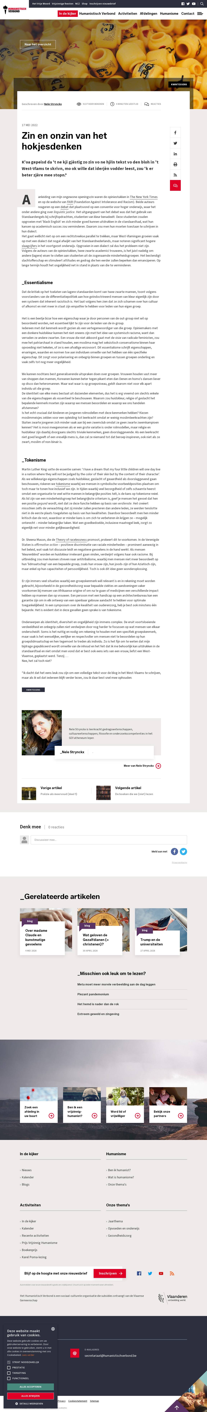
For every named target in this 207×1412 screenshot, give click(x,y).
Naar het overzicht (38, 44)
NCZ (77, 4)
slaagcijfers (29, 245)
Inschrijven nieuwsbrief (102, 4)
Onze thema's (116, 1183)
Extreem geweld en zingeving (98, 1013)
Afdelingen (148, 14)
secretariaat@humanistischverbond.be (110, 1355)
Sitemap (94, 1400)
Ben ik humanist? (118, 1169)
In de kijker (67, 14)
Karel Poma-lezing (33, 1256)
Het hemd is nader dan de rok (98, 1003)
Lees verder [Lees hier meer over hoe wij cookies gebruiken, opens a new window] (28, 1355)
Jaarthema (114, 1220)
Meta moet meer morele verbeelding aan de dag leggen (116, 983)
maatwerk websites (58, 1406)
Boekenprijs (28, 1249)
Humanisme (169, 14)
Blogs (24, 1183)
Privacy (62, 1400)
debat (64, 206)
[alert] (31, 1366)
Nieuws (26, 1169)
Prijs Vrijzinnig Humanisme (38, 1242)
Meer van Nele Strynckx (139, 764)
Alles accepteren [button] (31, 1386)
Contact (187, 14)
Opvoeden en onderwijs (122, 1227)
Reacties (156, 104)
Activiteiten (127, 14)
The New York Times (144, 197)
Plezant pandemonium (93, 993)
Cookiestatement (77, 1400)
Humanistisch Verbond (97, 14)
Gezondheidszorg (119, 1235)
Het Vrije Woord (41, 4)
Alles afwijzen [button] (30, 1395)
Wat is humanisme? (120, 1176)
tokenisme (63, 483)
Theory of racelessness (71, 539)
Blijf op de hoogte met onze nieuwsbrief (73, 1272)
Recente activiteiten (34, 1235)
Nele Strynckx (53, 104)
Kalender (27, 1176)
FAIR (70, 202)
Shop (85, 4)
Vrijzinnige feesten (62, 4)
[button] (30, 1403)
